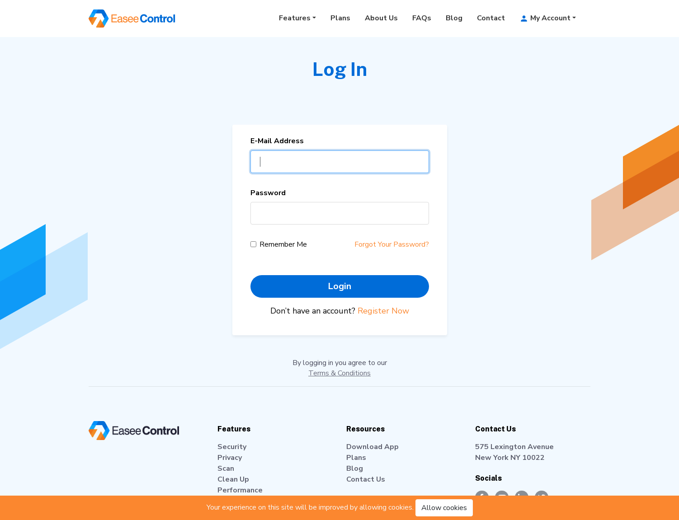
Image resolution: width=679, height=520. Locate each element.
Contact (491, 18)
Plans (340, 18)
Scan (225, 468)
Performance (240, 490)
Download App (372, 447)
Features (295, 18)
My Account (545, 18)
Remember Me (283, 244)
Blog (454, 18)
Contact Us (365, 479)
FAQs (421, 18)
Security (231, 447)
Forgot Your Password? (391, 244)
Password (268, 193)
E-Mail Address (277, 141)
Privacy (229, 458)
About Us (381, 18)
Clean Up (233, 479)
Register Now (383, 310)
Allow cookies (444, 508)
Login (339, 286)
